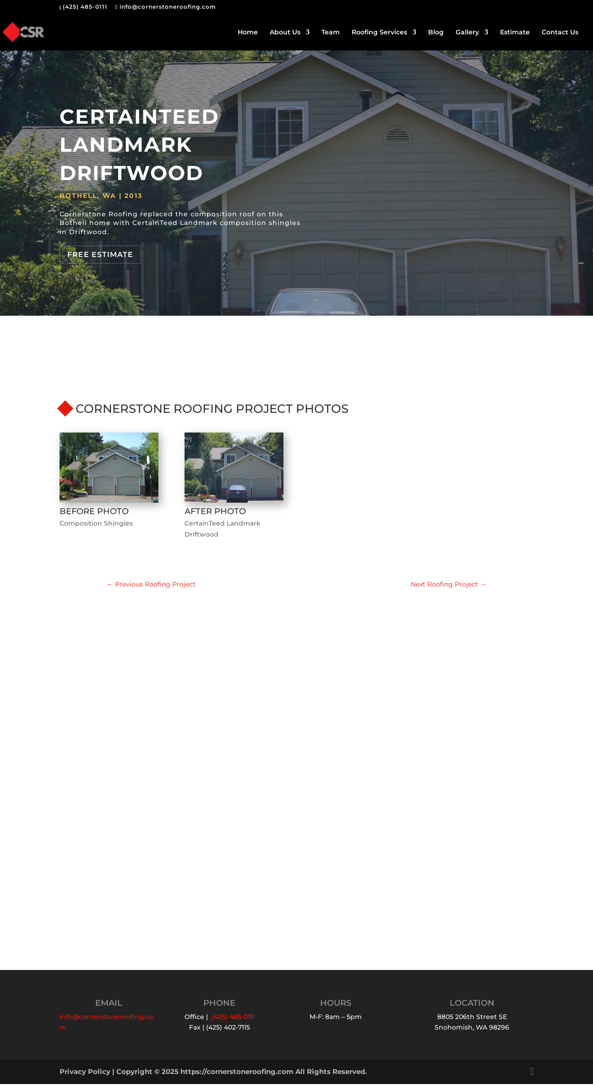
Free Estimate (100, 254)
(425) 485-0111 (85, 6)
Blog (436, 32)
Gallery (467, 32)
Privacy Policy (85, 1072)
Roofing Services (379, 32)
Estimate (515, 32)
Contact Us (560, 32)
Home (248, 32)
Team (330, 32)
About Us (285, 32)
